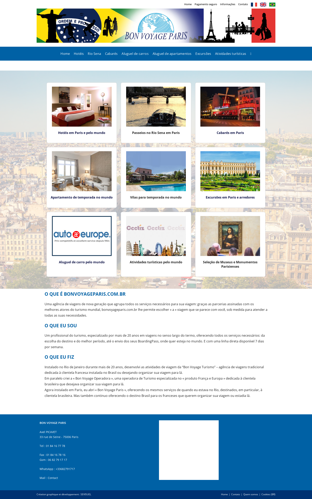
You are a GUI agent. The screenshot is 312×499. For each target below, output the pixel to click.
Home (188, 4)
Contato (243, 4)
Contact (53, 478)
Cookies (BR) (268, 494)
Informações (227, 4)
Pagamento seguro (206, 4)
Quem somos (250, 494)
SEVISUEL (86, 494)
